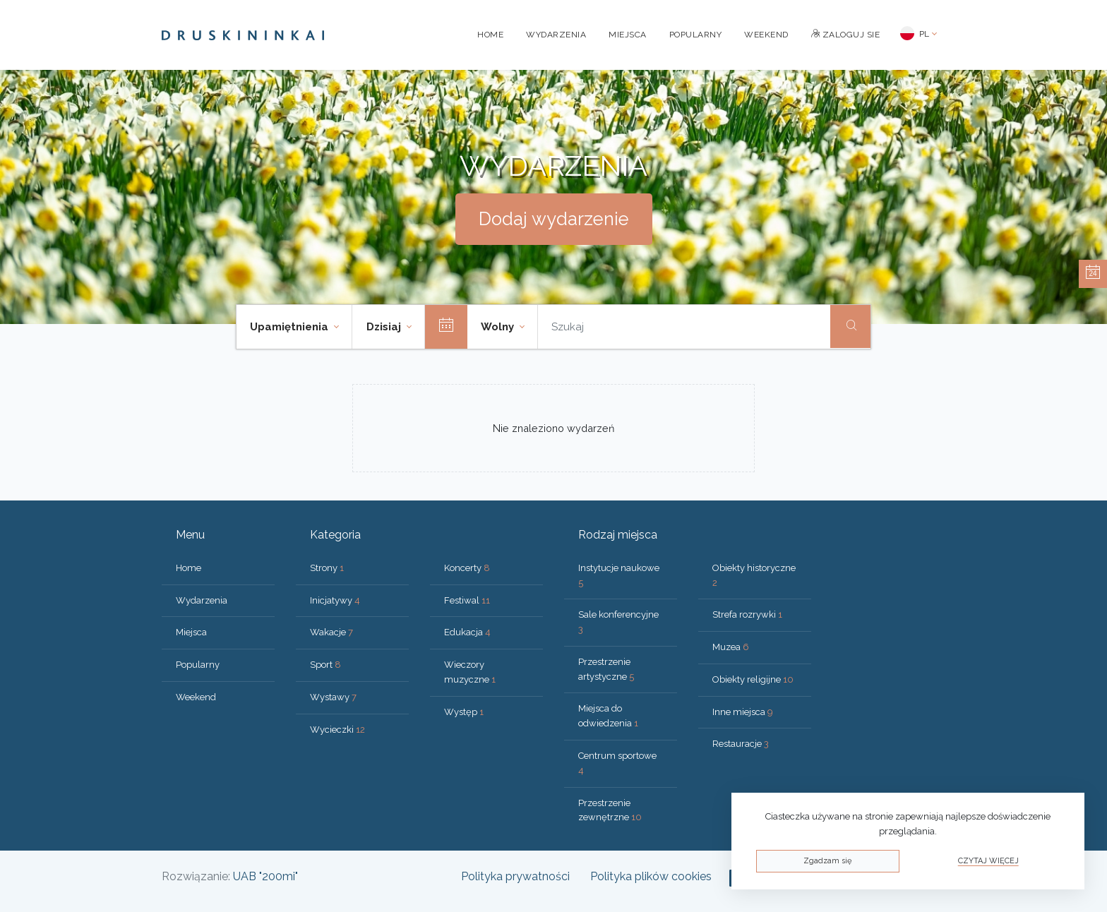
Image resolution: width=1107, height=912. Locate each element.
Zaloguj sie (845, 35)
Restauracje (740, 743)
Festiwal (467, 600)
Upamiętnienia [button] (290, 326)
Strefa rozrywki (747, 614)
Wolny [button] (499, 326)
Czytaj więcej (988, 860)
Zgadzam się (827, 860)
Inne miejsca (742, 712)
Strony (327, 568)
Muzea (730, 647)
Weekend (766, 35)
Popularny (695, 35)
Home (490, 35)
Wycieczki (337, 729)
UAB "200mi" (265, 876)
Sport (325, 664)
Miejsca (628, 35)
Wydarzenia (556, 35)
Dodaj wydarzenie (554, 218)
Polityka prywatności (515, 876)
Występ (464, 712)
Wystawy (333, 697)
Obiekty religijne (753, 679)
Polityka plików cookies (651, 876)
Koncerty (467, 568)
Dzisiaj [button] (385, 326)
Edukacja (467, 632)
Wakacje (331, 632)
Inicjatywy (335, 600)
